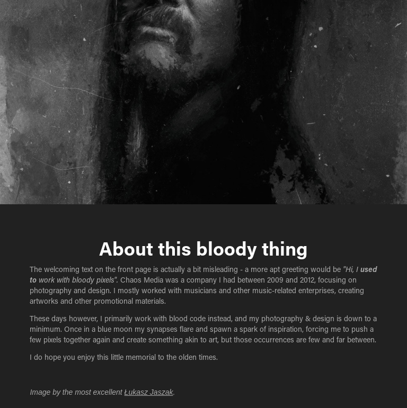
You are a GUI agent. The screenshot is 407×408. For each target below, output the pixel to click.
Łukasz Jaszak (149, 392)
